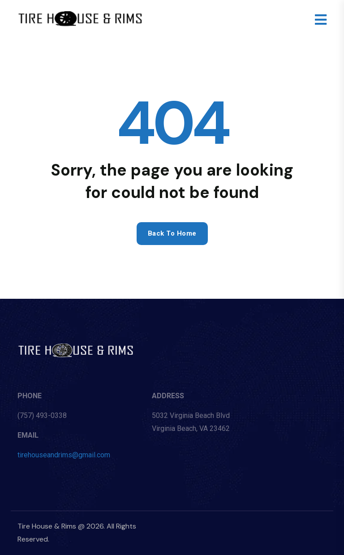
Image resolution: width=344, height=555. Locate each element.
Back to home (172, 233)
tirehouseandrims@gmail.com (63, 455)
